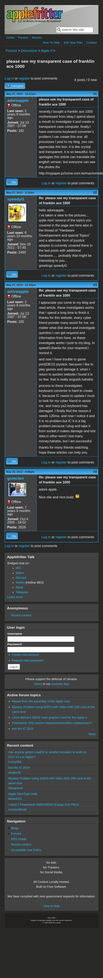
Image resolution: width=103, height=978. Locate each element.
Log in (9, 78)
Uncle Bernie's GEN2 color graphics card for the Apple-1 (49, 717)
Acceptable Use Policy (26, 850)
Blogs (14, 828)
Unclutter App (60, 684)
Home (10, 37)
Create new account (25, 654)
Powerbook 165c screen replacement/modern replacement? (52, 723)
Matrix (20, 573)
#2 (95, 192)
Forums (23, 37)
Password (15, 644)
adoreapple (18, 100)
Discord (21, 577)
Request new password (27, 660)
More (92, 734)
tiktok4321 (15, 798)
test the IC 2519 (22, 728)
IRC (18, 568)
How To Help (51, 42)
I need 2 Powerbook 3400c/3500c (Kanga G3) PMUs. (44, 804)
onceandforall (17, 809)
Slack (19, 587)
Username (15, 633)
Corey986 (14, 761)
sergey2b (14, 772)
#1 (95, 94)
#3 (95, 285)
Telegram (22, 592)
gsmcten (15, 478)
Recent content (21, 615)
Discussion (29, 50)
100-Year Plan (73, 42)
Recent (37, 37)
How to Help (51, 906)
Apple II (46, 50)
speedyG (15, 199)
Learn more (15, 597)
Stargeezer (15, 788)
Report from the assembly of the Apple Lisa (41, 701)
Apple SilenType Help (22, 794)
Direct (38, 684)
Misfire (20, 582)
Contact (91, 42)
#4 (95, 472)
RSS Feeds (18, 839)
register (24, 78)
